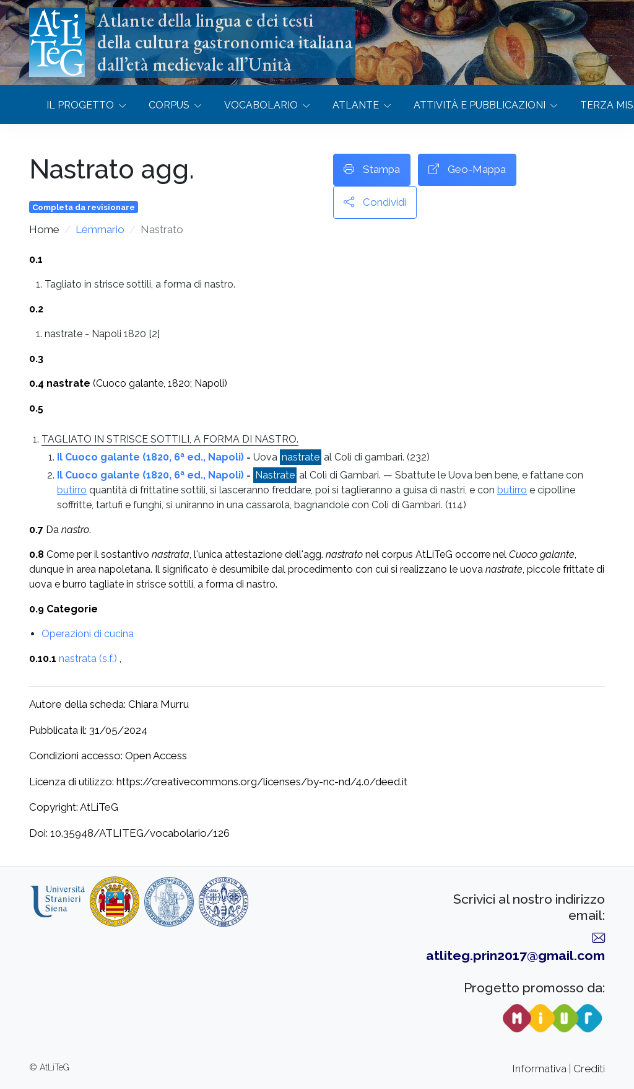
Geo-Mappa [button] (467, 170)
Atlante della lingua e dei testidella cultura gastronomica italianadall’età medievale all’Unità (225, 42)
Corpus (169, 105)
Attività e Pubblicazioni (479, 105)
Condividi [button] (375, 203)
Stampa (372, 170)
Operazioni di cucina (87, 634)
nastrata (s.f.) (88, 658)
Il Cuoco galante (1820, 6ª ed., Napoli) (150, 457)
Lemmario (100, 229)
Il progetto (80, 105)
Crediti (589, 1068)
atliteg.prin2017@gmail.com (515, 955)
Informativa (540, 1068)
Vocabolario (261, 105)
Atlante (355, 105)
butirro (72, 490)
